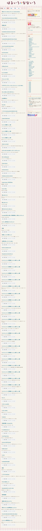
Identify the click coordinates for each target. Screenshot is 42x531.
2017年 (30, 90)
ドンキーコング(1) (31, 53)
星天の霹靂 (30, 104)
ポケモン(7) (30, 40)
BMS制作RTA (4, 98)
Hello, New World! (5, 144)
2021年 (30, 86)
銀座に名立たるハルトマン (7, 501)
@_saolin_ (31, 30)
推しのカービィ (5, 195)
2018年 (30, 89)
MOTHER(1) (31, 49)
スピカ (3, 455)
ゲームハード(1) (31, 54)
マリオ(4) (30, 44)
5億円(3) (30, 45)
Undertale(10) (31, 39)
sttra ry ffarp (4, 188)
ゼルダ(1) (30, 50)
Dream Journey (4, 163)
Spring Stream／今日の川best (7, 182)
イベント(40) (31, 68)
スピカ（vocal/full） (5, 404)
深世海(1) (30, 55)
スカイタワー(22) (31, 71)
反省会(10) (30, 73)
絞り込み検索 (30, 34)
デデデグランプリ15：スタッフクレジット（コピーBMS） (12, 85)
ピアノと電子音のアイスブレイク (8, 221)
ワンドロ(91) (31, 63)
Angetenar (4, 416)
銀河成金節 (4, 494)
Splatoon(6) (30, 42)
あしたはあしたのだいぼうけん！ (8, 91)
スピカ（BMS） (5, 410)
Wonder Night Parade (6, 118)
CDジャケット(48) (31, 66)
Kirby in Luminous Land (6, 247)
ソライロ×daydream (5, 474)
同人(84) (30, 64)
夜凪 (3, 228)
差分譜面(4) (30, 75)
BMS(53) (30, 65)
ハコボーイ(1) (31, 51)
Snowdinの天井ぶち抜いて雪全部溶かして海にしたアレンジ (13, 215)
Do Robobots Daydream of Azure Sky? (8, 31)
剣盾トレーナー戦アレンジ (7, 234)
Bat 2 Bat (3, 104)
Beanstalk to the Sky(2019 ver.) (7, 253)
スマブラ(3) (30, 47)
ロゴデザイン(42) (31, 67)
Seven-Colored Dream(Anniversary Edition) (9, 18)
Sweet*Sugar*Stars (5, 436)
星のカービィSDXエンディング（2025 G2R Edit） (11, 11)
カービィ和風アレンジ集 (6, 124)
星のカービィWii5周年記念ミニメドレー (9, 507)
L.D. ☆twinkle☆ (5, 72)
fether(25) (30, 38)
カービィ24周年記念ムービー (7, 520)
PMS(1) (30, 76)
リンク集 (29, 96)
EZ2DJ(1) (30, 56)
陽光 (3, 467)
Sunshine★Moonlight (6, 461)
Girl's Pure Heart (5, 52)
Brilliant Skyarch (5, 66)
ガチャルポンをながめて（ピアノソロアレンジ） (11, 150)
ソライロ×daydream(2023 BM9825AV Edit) (9, 111)
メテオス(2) (30, 48)
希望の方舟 (4, 25)
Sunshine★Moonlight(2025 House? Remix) (9, 39)
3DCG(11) (30, 72)
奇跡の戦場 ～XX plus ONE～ (7, 423)
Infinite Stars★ (4, 448)
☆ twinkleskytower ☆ (6, 429)
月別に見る (30, 80)
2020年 (30, 87)
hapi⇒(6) (30, 41)
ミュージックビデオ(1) (32, 57)
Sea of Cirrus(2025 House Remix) (8, 46)
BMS (11, 8)
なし (19, 8)
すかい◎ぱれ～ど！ (5, 481)
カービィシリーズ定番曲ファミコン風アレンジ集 (11, 260)
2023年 (30, 84)
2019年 (30, 88)
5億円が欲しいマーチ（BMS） (7, 241)
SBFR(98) (30, 62)
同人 (15, 8)
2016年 (30, 91)
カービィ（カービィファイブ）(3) (34, 46)
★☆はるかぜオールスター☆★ (7, 488)
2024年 (30, 83)
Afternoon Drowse (5, 169)
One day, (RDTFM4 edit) (6, 442)
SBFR (30, 100)
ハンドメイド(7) (31, 74)
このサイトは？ (30, 9)
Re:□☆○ (3, 397)
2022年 (30, 85)
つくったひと (30, 20)
